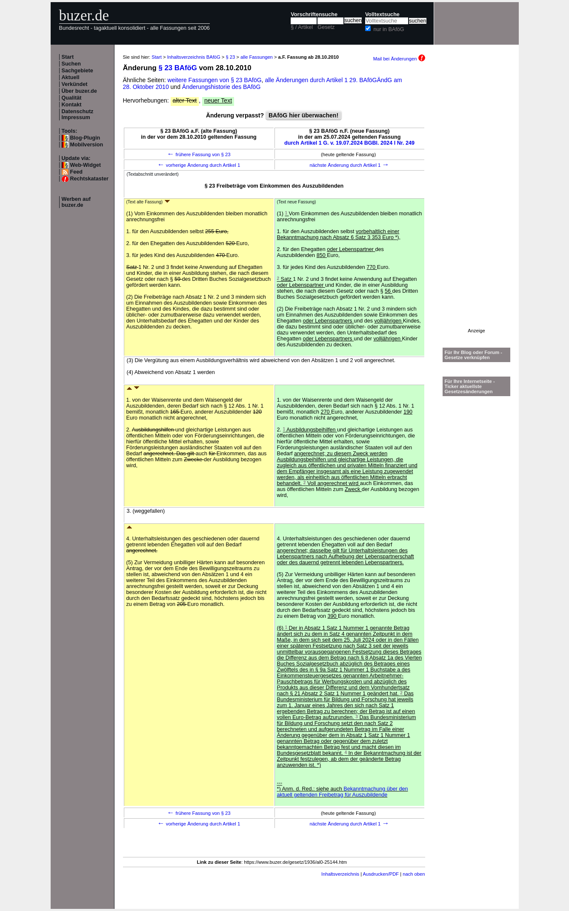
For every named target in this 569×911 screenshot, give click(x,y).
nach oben (414, 874)
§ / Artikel (302, 27)
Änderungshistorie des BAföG (221, 86)
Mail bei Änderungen (399, 58)
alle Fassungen (256, 57)
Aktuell (71, 77)
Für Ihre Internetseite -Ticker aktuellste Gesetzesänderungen (470, 386)
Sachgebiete (77, 71)
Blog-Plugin (85, 138)
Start (68, 57)
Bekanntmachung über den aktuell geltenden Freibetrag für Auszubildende (342, 792)
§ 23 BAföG (177, 68)
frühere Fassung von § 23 (198, 154)
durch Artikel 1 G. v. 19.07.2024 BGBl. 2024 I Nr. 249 (349, 143)
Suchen (71, 64)
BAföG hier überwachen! (303, 115)
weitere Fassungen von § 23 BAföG (215, 80)
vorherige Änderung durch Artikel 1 (198, 165)
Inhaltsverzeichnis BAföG (193, 57)
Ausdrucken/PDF (381, 874)
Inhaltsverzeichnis (340, 874)
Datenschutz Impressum (78, 114)
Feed (76, 172)
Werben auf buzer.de (76, 202)
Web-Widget (85, 165)
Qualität (72, 98)
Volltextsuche (382, 14)
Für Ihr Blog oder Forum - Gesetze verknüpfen (474, 355)
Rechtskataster (89, 179)
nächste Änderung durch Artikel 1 (349, 165)
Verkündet (75, 84)
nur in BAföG (388, 29)
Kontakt (72, 105)
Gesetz (326, 27)
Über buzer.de (79, 91)
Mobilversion (86, 145)
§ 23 (230, 57)
